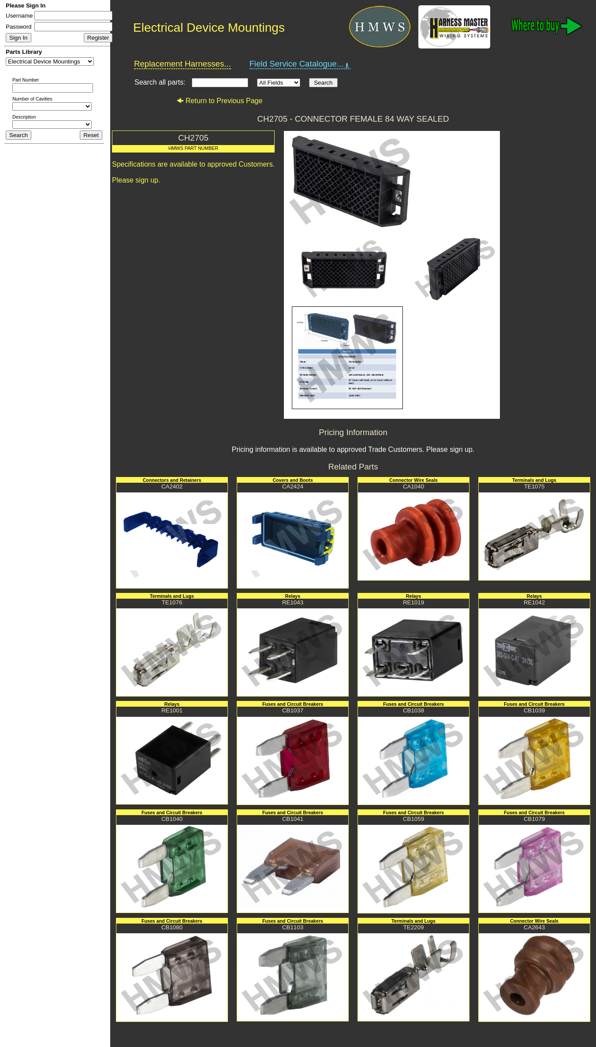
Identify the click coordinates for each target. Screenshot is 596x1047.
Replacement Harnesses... (182, 63)
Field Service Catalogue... (300, 64)
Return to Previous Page (219, 100)
